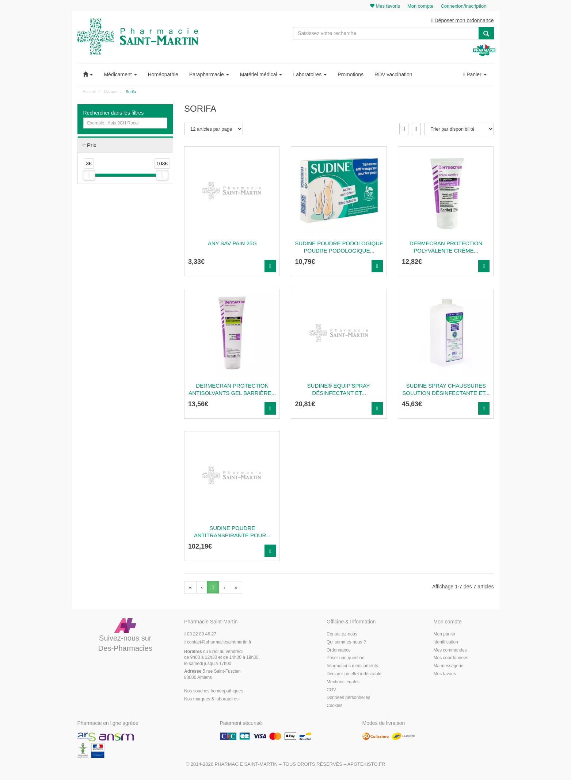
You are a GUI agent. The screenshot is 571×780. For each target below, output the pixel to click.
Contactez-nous (342, 634)
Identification (446, 642)
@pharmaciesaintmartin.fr (217, 642)
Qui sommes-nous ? (346, 642)
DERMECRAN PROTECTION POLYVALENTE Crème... (446, 247)
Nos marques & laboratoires (211, 699)
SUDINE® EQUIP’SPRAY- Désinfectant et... (339, 389)
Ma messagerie (449, 665)
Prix (91, 145)
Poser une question (345, 657)
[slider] (89, 175)
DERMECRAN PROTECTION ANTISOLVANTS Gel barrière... (232, 389)
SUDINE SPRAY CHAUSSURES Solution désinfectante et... (446, 389)
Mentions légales (343, 681)
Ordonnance (339, 650)
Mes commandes (450, 650)
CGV (331, 689)
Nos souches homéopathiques (213, 690)
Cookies (334, 705)
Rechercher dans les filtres (113, 113)
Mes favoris (445, 673)
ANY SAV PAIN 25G (232, 243)
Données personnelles (348, 697)
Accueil (89, 91)
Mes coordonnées (451, 657)
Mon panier (445, 634)
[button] (88, 74)
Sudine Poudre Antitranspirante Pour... (232, 531)
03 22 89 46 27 (200, 634)
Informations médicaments (352, 665)
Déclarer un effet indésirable (354, 673)
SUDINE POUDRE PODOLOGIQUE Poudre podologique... (339, 247)
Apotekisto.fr (366, 764)
